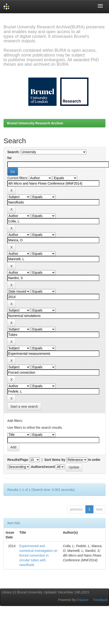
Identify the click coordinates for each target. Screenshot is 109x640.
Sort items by (54, 460)
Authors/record (43, 467)
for (9, 158)
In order (94, 460)
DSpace (82, 600)
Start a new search (24, 406)
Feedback (100, 600)
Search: (13, 152)
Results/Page (17, 460)
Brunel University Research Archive (35, 123)
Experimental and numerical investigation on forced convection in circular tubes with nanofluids (38, 555)
